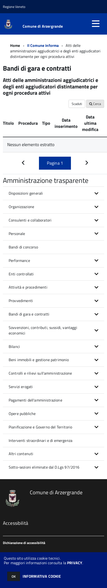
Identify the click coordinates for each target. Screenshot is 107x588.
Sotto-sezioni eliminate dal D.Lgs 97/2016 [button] (44, 467)
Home (15, 45)
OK (14, 576)
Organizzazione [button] (21, 207)
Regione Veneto (14, 6)
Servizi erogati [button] (21, 387)
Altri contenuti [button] (21, 454)
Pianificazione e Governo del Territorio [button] (40, 427)
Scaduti (77, 103)
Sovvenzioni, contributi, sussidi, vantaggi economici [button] (43, 330)
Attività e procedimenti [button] (28, 287)
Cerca (95, 103)
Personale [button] (17, 233)
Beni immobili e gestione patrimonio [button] (39, 360)
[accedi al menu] (96, 23)
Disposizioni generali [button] (26, 193)
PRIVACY (74, 563)
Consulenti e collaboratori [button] (30, 220)
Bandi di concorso (23, 247)
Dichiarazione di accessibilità (24, 542)
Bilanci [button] (14, 346)
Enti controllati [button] (21, 274)
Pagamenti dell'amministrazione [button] (35, 400)
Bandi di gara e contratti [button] (29, 314)
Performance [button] (19, 260)
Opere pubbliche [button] (22, 413)
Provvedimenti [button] (21, 300)
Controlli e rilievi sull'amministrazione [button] (40, 373)
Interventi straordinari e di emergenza (40, 440)
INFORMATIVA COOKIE (42, 576)
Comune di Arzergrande (43, 26)
